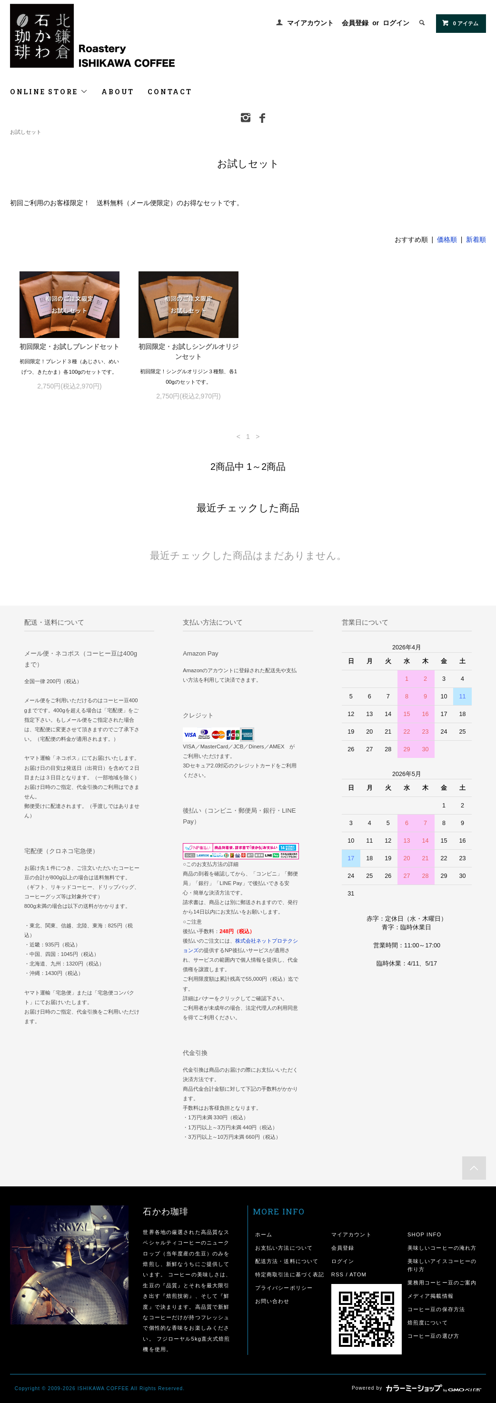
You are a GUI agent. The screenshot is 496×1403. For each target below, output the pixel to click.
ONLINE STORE (49, 91)
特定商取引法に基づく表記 (289, 1274)
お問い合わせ (272, 1301)
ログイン (396, 23)
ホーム (263, 1234)
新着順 (476, 239)
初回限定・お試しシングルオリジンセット (188, 351)
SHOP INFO (424, 1234)
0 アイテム (460, 23)
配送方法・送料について (286, 1261)
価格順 (447, 239)
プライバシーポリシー (284, 1288)
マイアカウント (310, 23)
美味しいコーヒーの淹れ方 (441, 1248)
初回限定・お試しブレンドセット (69, 346)
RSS (337, 1274)
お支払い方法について (284, 1248)
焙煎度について (427, 1322)
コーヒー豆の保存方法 (436, 1309)
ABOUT (117, 91)
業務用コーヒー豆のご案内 (441, 1282)
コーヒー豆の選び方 (433, 1336)
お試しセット (25, 132)
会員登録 (355, 23)
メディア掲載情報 (430, 1296)
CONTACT (170, 91)
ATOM (358, 1274)
